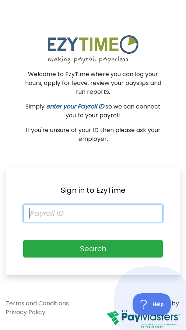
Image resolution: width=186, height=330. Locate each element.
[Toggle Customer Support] (152, 304)
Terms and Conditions (37, 303)
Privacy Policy (25, 312)
